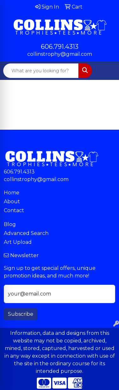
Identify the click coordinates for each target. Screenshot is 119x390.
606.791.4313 (59, 46)
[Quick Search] (41, 70)
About (12, 201)
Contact (14, 210)
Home (11, 193)
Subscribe (20, 314)
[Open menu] (106, 70)
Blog (10, 224)
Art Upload (18, 242)
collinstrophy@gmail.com (59, 54)
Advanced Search (26, 233)
